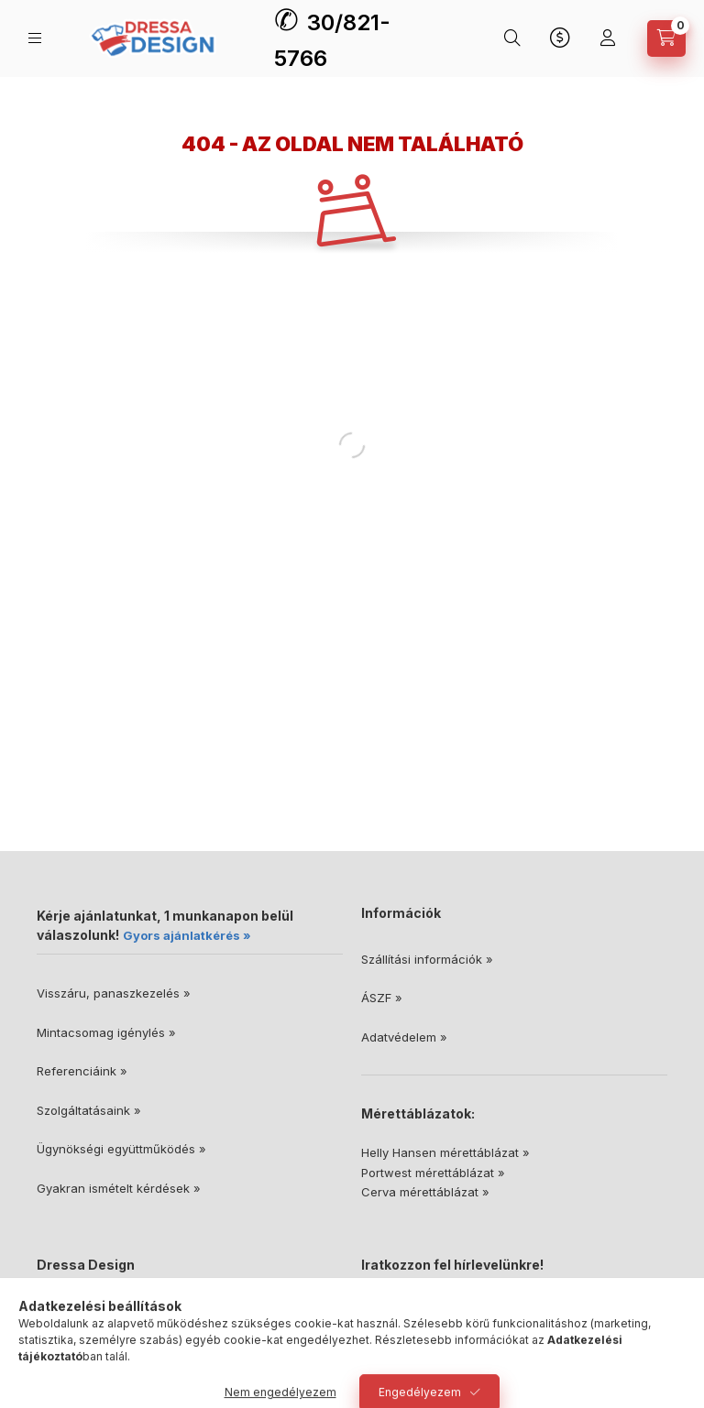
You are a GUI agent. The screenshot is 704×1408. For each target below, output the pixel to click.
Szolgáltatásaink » (89, 1110)
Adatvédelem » (404, 1037)
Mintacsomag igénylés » (106, 1032)
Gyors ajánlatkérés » (187, 935)
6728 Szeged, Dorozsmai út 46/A (153, 1311)
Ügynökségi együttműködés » (121, 1148)
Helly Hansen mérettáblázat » (445, 1152)
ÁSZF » (381, 997)
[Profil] (607, 38)
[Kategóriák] (34, 38)
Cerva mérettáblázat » (425, 1191)
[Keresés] (512, 38)
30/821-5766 (94, 1338)
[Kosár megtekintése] (666, 38)
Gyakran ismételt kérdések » (119, 1188)
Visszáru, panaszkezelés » (114, 993)
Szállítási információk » (427, 959)
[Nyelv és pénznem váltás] (560, 38)
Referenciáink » (82, 1071)
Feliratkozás (414, 1347)
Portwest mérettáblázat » (433, 1172)
